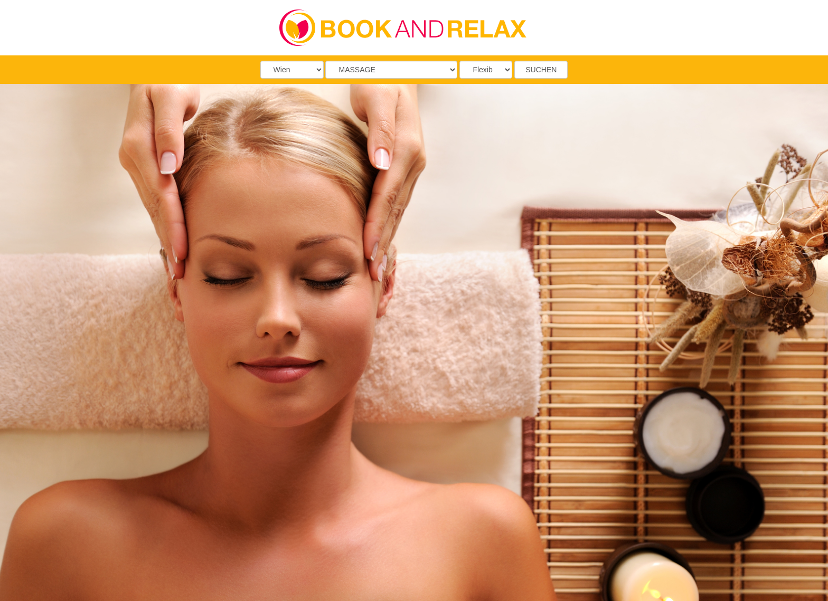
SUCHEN (541, 69)
